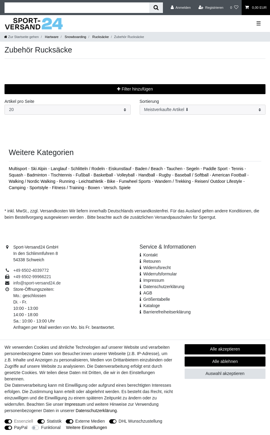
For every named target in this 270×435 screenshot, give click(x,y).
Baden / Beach (149, 168)
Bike (111, 181)
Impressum (153, 280)
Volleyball (126, 175)
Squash (16, 175)
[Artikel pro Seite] (68, 110)
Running (67, 181)
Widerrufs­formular (160, 273)
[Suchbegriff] (77, 7)
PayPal (20, 427)
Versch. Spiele (117, 187)
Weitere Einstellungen (86, 427)
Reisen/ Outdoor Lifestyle (219, 181)
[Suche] (156, 7)
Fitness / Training (68, 187)
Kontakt (150, 254)
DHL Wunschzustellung (140, 421)
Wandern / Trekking (173, 181)
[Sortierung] (203, 110)
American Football (229, 175)
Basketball (104, 175)
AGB (147, 293)
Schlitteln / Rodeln (88, 168)
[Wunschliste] (234, 7)
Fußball (83, 175)
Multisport (18, 168)
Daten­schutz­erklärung (163, 286)
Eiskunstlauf (120, 168)
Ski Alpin (39, 168)
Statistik (54, 421)
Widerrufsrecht (157, 267)
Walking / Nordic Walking (32, 181)
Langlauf (59, 168)
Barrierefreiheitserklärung (167, 312)
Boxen (94, 187)
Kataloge (151, 305)
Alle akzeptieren (225, 349)
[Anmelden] (180, 7)
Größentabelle (156, 299)
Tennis (237, 168)
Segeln (193, 168)
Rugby (165, 175)
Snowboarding (75, 37)
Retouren (152, 261)
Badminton (37, 175)
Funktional (51, 427)
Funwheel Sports (135, 181)
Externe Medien (90, 421)
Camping (18, 187)
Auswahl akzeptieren (224, 373)
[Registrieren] (211, 7)
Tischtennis (62, 175)
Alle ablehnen (225, 361)
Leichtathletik (92, 181)
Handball (147, 175)
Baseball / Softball (192, 175)
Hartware (51, 37)
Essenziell (23, 421)
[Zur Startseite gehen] (21, 37)
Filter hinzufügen (135, 89)
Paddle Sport (216, 168)
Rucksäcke (100, 37)
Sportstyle (39, 187)
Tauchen (175, 168)
